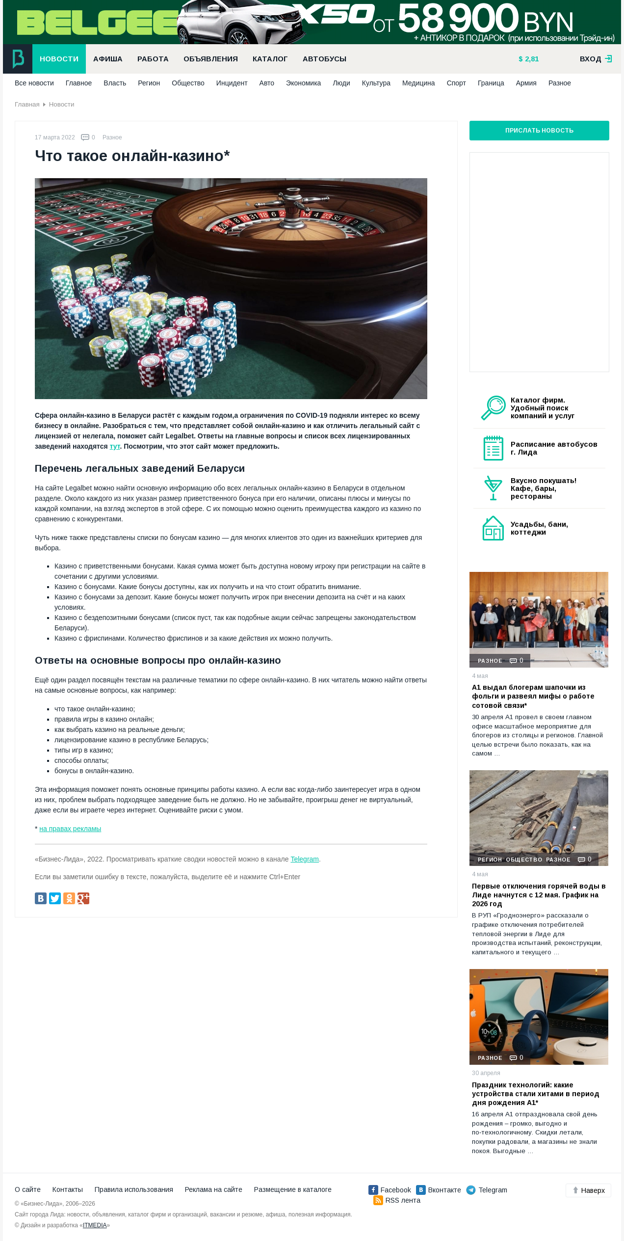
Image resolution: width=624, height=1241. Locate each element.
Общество (188, 83)
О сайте (28, 1189)
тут (115, 446)
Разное (559, 83)
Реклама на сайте (213, 1189)
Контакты (67, 1189)
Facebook (389, 1190)
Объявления (210, 59)
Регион (149, 83)
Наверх (588, 1190)
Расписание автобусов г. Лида (554, 448)
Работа (153, 59)
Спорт (456, 83)
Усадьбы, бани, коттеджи (539, 528)
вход (596, 59)
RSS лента (396, 1200)
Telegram (304, 859)
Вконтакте (438, 1190)
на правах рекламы (70, 829)
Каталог (270, 59)
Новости (59, 59)
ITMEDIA (95, 1225)
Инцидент (232, 83)
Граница (491, 83)
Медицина (418, 83)
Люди (341, 83)
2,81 (531, 59)
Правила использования (134, 1189)
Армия (526, 83)
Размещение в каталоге (293, 1189)
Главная (27, 104)
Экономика (303, 83)
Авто (267, 83)
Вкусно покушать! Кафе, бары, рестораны (544, 488)
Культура (376, 83)
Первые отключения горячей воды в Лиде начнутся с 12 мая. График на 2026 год (539, 895)
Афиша (108, 59)
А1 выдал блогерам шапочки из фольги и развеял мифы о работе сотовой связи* (533, 696)
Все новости (34, 83)
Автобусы (324, 59)
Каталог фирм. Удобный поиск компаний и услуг (542, 408)
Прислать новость (539, 130)
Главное (79, 83)
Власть (115, 83)
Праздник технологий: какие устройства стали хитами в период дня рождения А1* (535, 1093)
